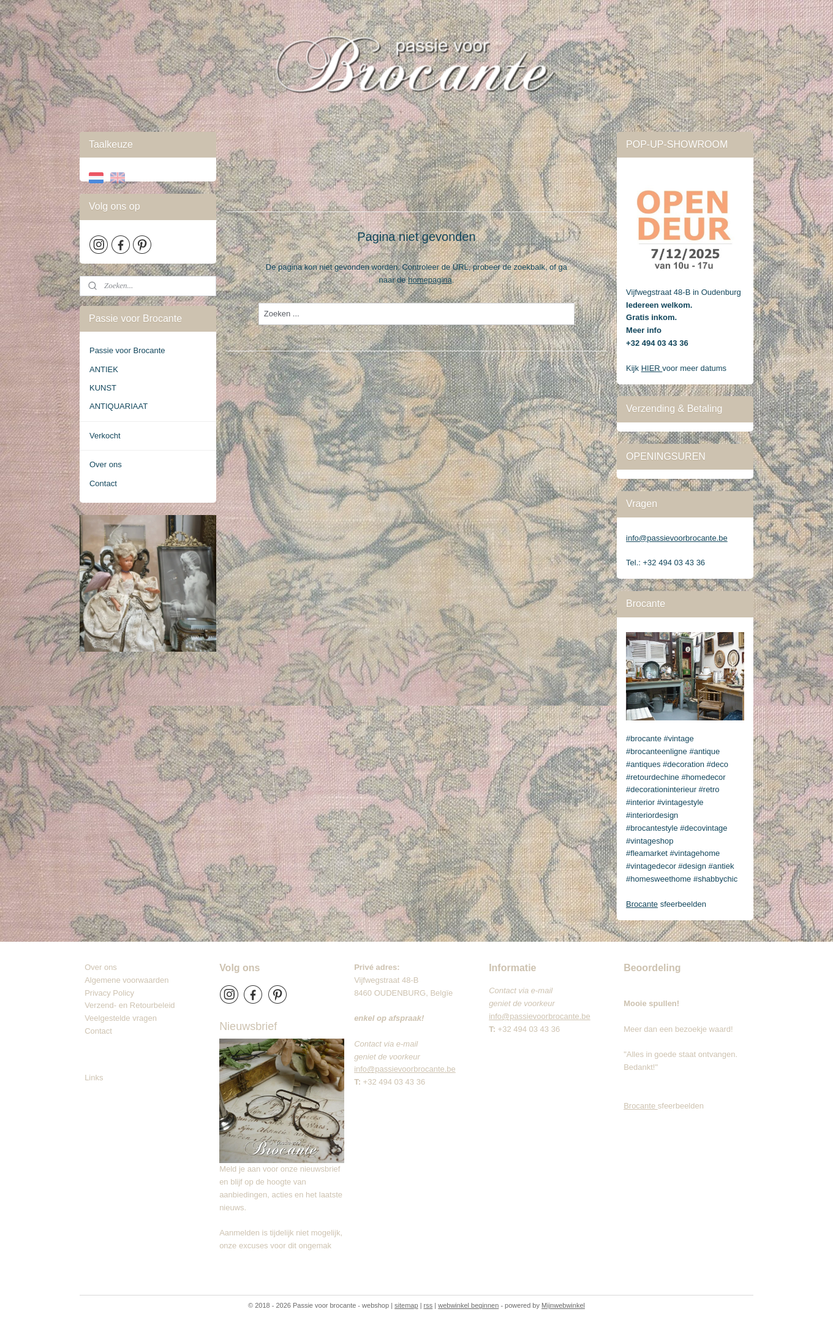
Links (94, 1077)
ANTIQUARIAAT (118, 406)
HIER (652, 368)
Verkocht (105, 435)
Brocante (642, 904)
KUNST (102, 387)
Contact (103, 483)
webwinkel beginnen (468, 1305)
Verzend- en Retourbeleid (130, 1005)
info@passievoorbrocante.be (677, 538)
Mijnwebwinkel (563, 1305)
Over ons (105, 464)
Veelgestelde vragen (121, 1018)
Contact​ (103, 1031)
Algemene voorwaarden (126, 980)
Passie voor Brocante (127, 350)
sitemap (406, 1305)
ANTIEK (103, 369)
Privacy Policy (109, 993)
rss (428, 1305)
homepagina (430, 279)
